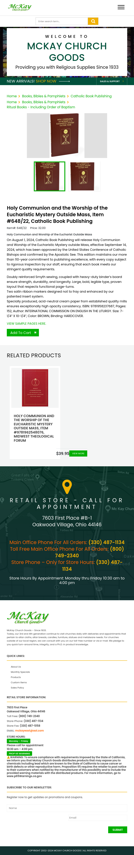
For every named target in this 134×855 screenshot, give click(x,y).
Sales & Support (110, 81)
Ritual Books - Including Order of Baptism (41, 107)
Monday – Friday (18, 741)
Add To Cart (20, 332)
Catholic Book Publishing (91, 96)
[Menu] (121, 7)
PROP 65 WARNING (19, 753)
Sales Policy (17, 687)
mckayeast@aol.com (29, 730)
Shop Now (53, 81)
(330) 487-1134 (106, 542)
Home (12, 96)
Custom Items (19, 682)
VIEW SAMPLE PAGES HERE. (26, 323)
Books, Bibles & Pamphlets (43, 96)
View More (78, 453)
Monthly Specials (20, 672)
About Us (16, 666)
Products (16, 677)
